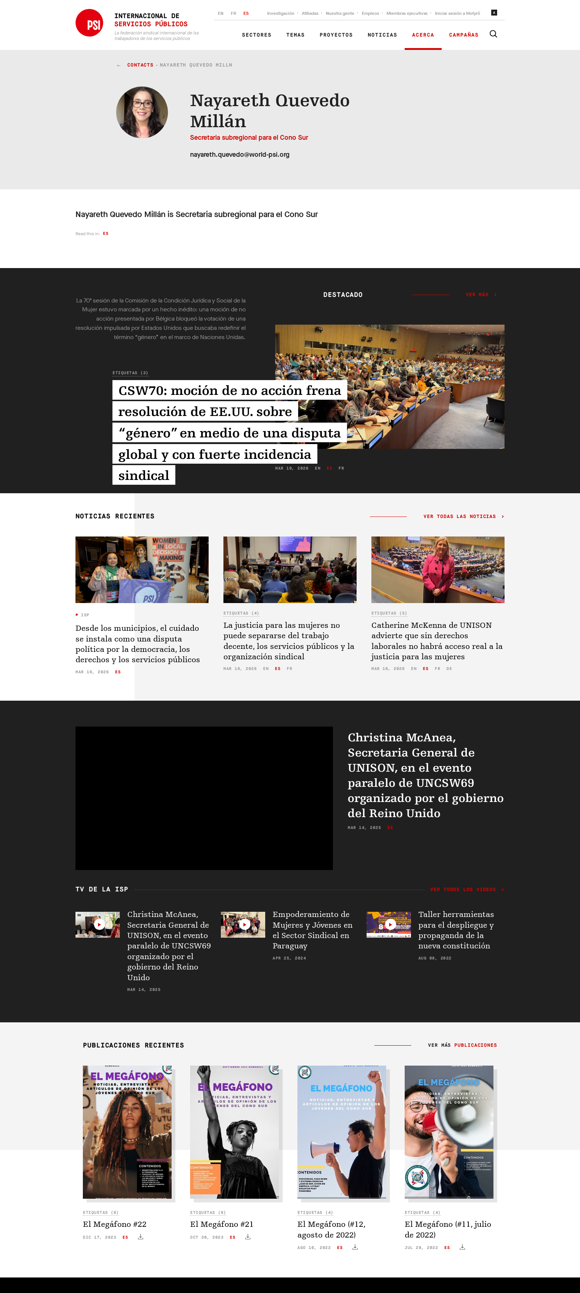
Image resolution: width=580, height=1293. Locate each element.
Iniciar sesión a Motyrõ (457, 13)
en (266, 669)
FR (233, 13)
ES (246, 13)
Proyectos (336, 35)
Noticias (382, 35)
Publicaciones (475, 1045)
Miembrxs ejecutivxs (407, 13)
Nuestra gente (340, 13)
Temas (295, 35)
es (105, 233)
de (449, 669)
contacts (140, 65)
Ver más (477, 295)
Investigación (280, 13)
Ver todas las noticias (459, 517)
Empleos (370, 13)
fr (289, 669)
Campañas (464, 35)
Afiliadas (310, 13)
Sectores (257, 35)
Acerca (423, 35)
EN (220, 13)
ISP (84, 615)
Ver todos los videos (464, 890)
